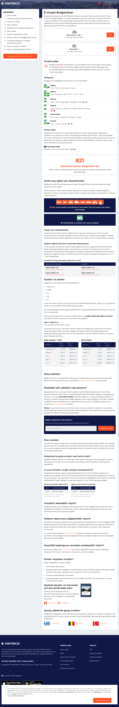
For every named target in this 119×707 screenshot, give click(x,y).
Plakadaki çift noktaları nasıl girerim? (20, 28)
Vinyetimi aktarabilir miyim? (17, 34)
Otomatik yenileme (67, 668)
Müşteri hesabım (96, 657)
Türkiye (99, 623)
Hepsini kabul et (102, 700)
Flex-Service (66, 549)
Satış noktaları (12, 25)
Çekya (36, 665)
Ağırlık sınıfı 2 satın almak (54, 269)
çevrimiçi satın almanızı (87, 380)
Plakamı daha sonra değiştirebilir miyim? (22, 37)
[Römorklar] (79, 49)
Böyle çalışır (64, 649)
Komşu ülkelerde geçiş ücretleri (19, 49)
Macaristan (15, 665)
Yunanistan (52, 623)
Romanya (75, 623)
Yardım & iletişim (96, 653)
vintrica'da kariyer (66, 661)
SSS (91, 649)
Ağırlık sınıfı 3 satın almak (54, 275)
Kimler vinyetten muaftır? (16, 46)
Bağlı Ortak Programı (68, 657)
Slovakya (23, 665)
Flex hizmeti (64, 664)
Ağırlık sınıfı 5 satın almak (90, 275)
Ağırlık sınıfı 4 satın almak (90, 269)
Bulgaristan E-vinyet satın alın (20, 56)
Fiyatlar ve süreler (13, 22)
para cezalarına (59, 404)
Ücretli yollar (11, 15)
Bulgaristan (5, 665)
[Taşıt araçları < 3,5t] (82, 35)
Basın (62, 653)
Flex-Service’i (71, 533)
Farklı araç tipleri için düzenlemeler (20, 18)
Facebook (49, 603)
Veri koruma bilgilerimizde (65, 692)
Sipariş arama (94, 661)
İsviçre (42, 665)
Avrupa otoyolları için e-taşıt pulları (17, 661)
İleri (110, 35)
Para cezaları (11, 31)
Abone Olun (106, 428)
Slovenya (30, 665)
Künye (9, 695)
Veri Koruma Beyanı (18, 695)
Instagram (63, 603)
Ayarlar (14, 694)
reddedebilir (97, 692)
